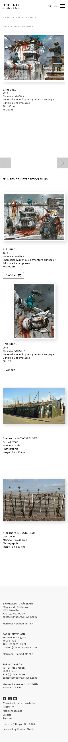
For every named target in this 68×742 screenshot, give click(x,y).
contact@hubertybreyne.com (20, 617)
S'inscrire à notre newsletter (19, 703)
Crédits (7, 714)
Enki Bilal (9, 89)
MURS (31, 17)
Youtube (15, 698)
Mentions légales (12, 710)
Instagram (10, 698)
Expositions (19, 17)
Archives (8, 718)
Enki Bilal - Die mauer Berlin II (18, 26)
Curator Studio (25, 729)
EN (55, 6)
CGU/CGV (8, 707)
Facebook (4, 698)
